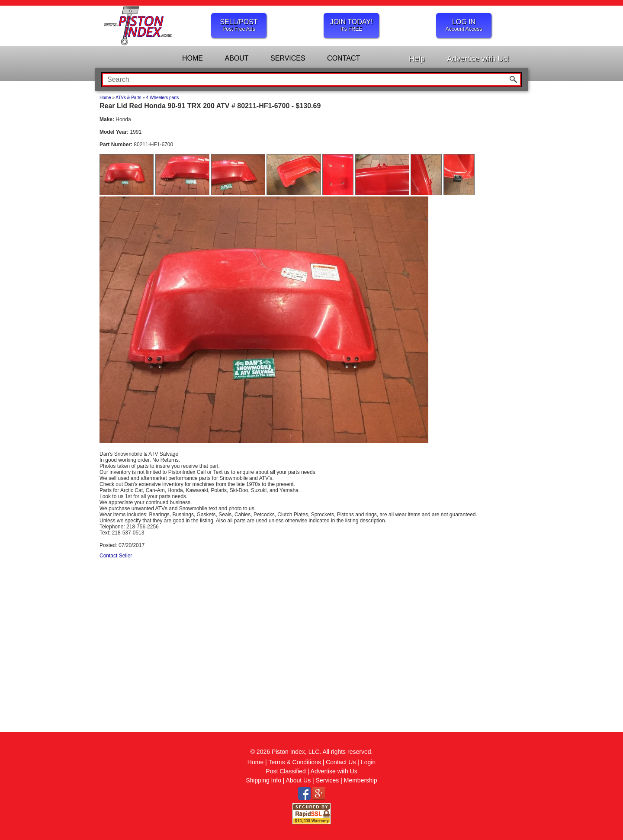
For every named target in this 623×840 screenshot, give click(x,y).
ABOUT (236, 58)
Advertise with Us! (478, 59)
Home (105, 97)
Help (417, 59)
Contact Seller (116, 556)
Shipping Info (263, 780)
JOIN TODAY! (351, 25)
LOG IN (463, 25)
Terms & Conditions (294, 762)
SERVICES (287, 58)
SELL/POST (239, 25)
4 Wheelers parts (162, 97)
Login (368, 762)
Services (327, 780)
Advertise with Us (334, 771)
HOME (192, 58)
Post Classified (286, 771)
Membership (360, 780)
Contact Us (341, 762)
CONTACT (343, 58)
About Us (298, 780)
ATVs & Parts (128, 97)
